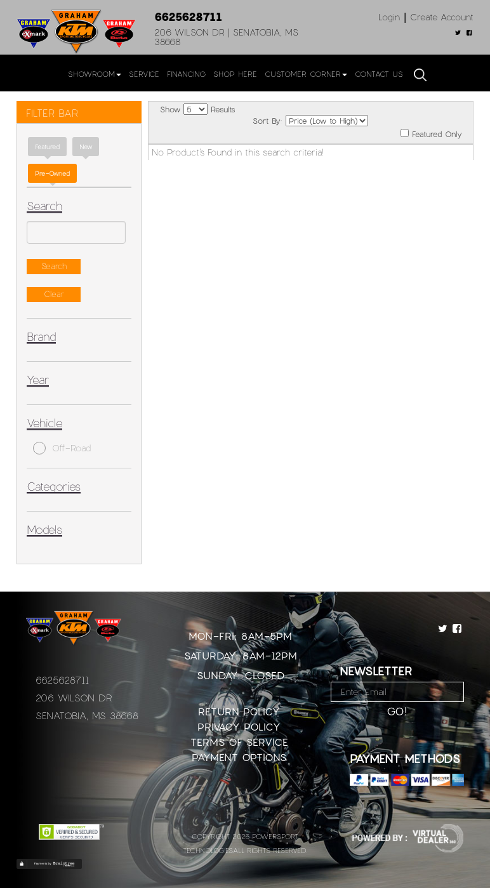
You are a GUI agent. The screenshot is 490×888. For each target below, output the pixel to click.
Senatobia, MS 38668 (87, 715)
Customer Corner (306, 73)
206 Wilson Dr (74, 697)
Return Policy (239, 711)
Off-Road (62, 448)
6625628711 (188, 16)
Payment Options (239, 757)
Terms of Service (239, 742)
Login (389, 16)
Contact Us (379, 73)
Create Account (441, 16)
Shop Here (235, 73)
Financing (186, 73)
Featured (47, 146)
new (85, 146)
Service (144, 73)
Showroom (94, 73)
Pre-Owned (52, 173)
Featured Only (431, 133)
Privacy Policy (239, 726)
